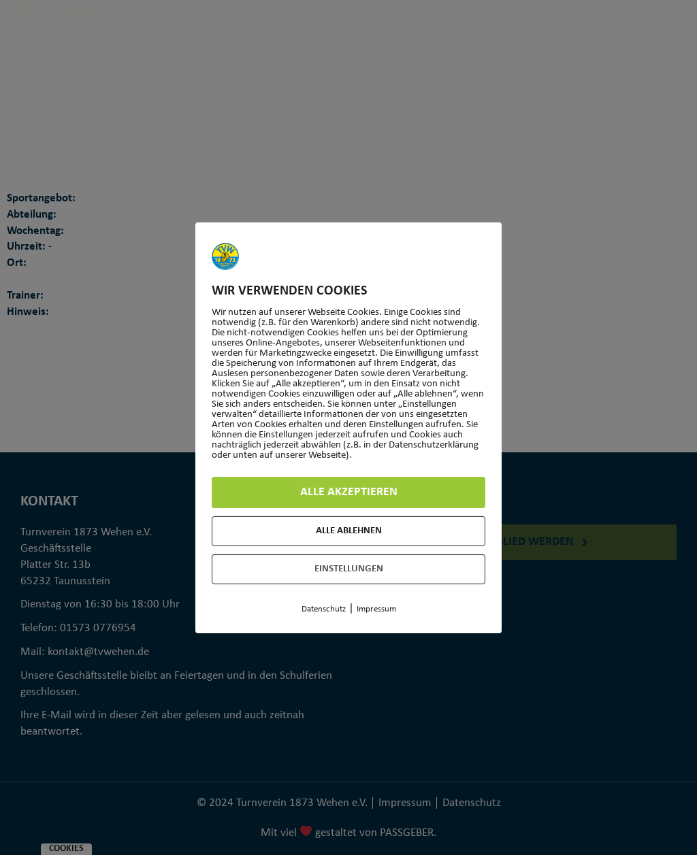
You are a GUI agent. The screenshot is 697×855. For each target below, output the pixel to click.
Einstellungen (348, 569)
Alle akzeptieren (349, 492)
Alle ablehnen (349, 531)
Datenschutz (324, 609)
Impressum (376, 609)
